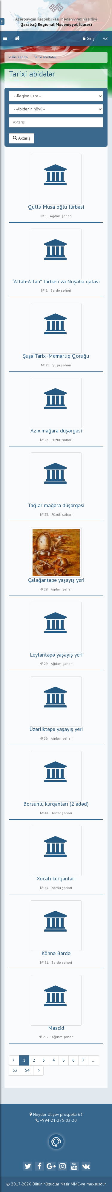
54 (27, 1070)
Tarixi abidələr (45, 57)
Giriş (88, 38)
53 (15, 1070)
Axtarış (21, 138)
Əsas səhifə (18, 57)
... (93, 1060)
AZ (105, 39)
